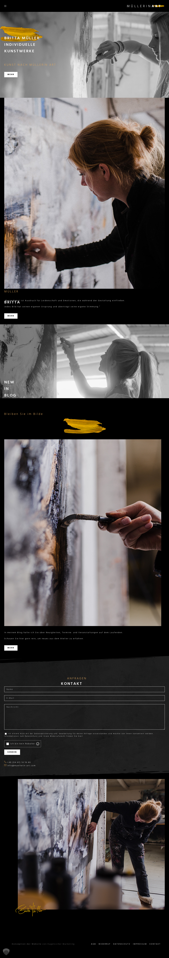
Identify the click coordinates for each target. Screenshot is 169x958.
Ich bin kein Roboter (22, 744)
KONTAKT (155, 944)
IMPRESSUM (140, 944)
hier (80, 736)
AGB (93, 944)
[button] (6, 952)
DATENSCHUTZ (121, 944)
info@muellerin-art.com (21, 765)
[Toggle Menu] (4, 6)
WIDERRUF (104, 944)
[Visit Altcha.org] (37, 743)
